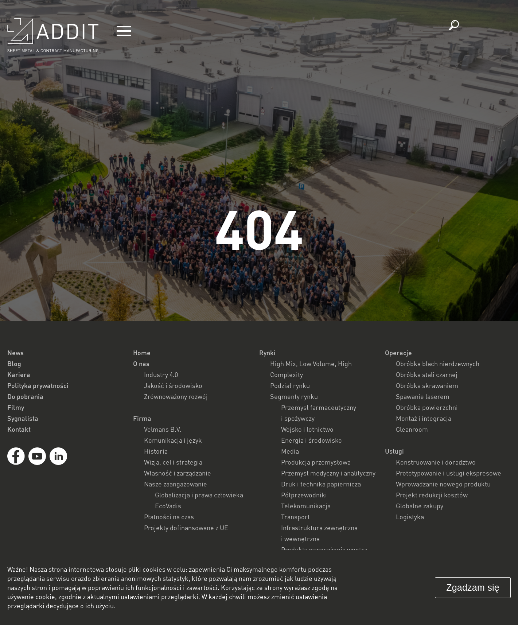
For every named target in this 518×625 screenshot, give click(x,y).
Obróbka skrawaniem (427, 385)
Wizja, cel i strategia (173, 462)
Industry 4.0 (161, 374)
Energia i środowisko (311, 440)
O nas (141, 364)
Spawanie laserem (422, 396)
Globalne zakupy (419, 506)
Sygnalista (22, 418)
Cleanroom (412, 429)
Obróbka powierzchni (427, 407)
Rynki (267, 353)
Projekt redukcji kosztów (432, 495)
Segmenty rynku (294, 396)
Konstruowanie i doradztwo (436, 462)
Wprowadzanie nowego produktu (443, 484)
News (15, 353)
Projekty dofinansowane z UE (186, 528)
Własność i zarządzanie (177, 473)
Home (142, 353)
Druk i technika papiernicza (321, 484)
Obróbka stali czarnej (426, 374)
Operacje (398, 353)
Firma (142, 418)
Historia (156, 451)
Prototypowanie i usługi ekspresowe (448, 473)
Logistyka (410, 517)
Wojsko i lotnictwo (307, 429)
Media (290, 451)
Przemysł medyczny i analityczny (328, 473)
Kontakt (19, 429)
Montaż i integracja (423, 418)
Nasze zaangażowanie (175, 484)
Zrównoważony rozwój (176, 396)
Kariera (18, 374)
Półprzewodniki (304, 495)
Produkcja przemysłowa (316, 462)
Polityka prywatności (38, 385)
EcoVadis (168, 506)
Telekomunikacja (306, 506)
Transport (295, 517)
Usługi (394, 451)
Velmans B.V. (163, 429)
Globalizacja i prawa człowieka (199, 495)
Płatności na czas (169, 517)
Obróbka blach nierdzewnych (437, 364)
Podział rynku (290, 385)
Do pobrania (25, 396)
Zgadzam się (472, 587)
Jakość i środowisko (173, 385)
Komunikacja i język (173, 440)
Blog (14, 364)
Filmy (15, 407)
